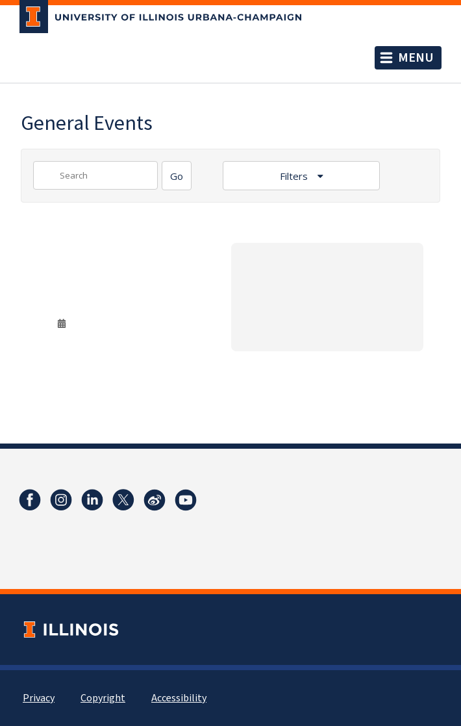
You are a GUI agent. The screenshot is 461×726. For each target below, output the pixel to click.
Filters (295, 175)
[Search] (177, 175)
